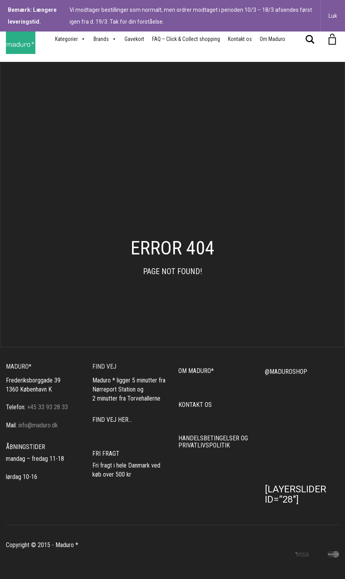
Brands (105, 39)
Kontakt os (240, 39)
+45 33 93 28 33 (47, 407)
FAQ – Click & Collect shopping (186, 39)
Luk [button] (332, 16)
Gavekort (134, 39)
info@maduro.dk (38, 425)
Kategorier (70, 39)
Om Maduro (272, 39)
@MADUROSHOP (286, 371)
